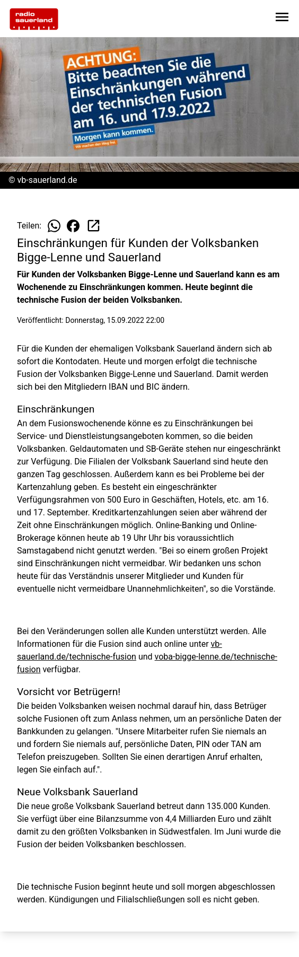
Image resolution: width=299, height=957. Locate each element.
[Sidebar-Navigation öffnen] (282, 18)
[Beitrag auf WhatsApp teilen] (54, 226)
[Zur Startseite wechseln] (33, 19)
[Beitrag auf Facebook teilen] (73, 226)
